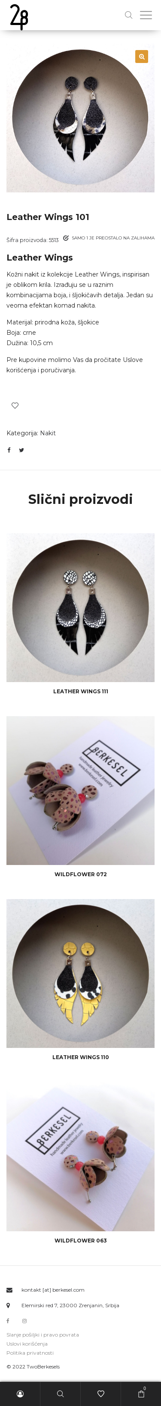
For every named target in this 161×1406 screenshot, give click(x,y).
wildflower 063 (81, 1240)
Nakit (48, 433)
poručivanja (58, 370)
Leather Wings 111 (80, 691)
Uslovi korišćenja (27, 1343)
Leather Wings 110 (80, 1057)
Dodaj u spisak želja (15, 405)
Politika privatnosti (30, 1352)
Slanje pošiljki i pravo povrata (42, 1334)
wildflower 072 (81, 874)
